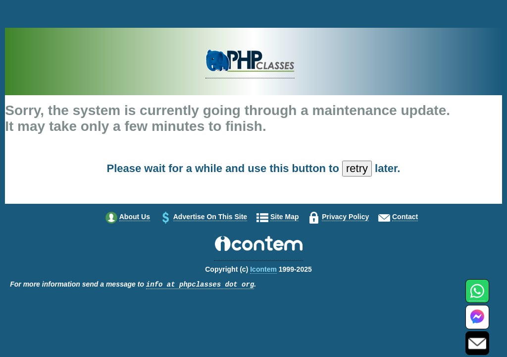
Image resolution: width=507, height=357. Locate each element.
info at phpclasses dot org (200, 285)
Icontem (263, 269)
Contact (405, 217)
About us (134, 217)
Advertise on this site (210, 217)
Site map (284, 217)
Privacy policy (345, 217)
